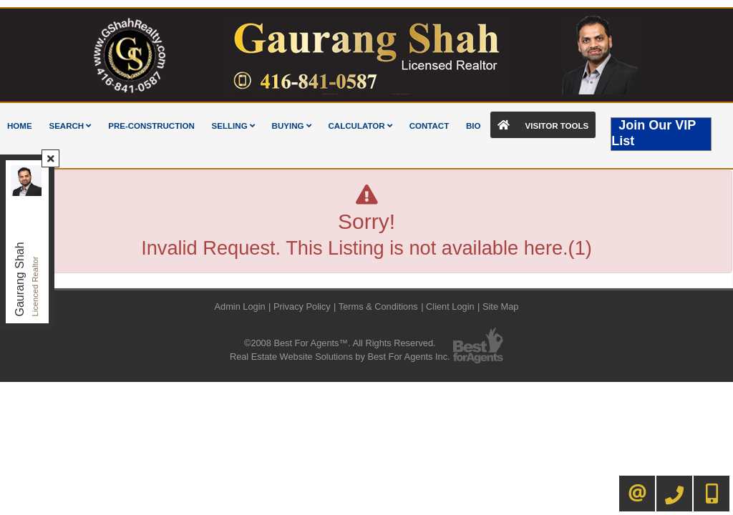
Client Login (450, 306)
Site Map (500, 306)
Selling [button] (233, 126)
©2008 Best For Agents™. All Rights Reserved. (340, 343)
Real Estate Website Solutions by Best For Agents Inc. (340, 356)
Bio (473, 126)
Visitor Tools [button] (542, 124)
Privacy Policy (302, 306)
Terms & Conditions (378, 306)
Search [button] (70, 126)
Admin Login (240, 306)
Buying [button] (291, 126)
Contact (429, 126)
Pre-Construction (151, 126)
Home (19, 126)
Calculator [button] (360, 126)
